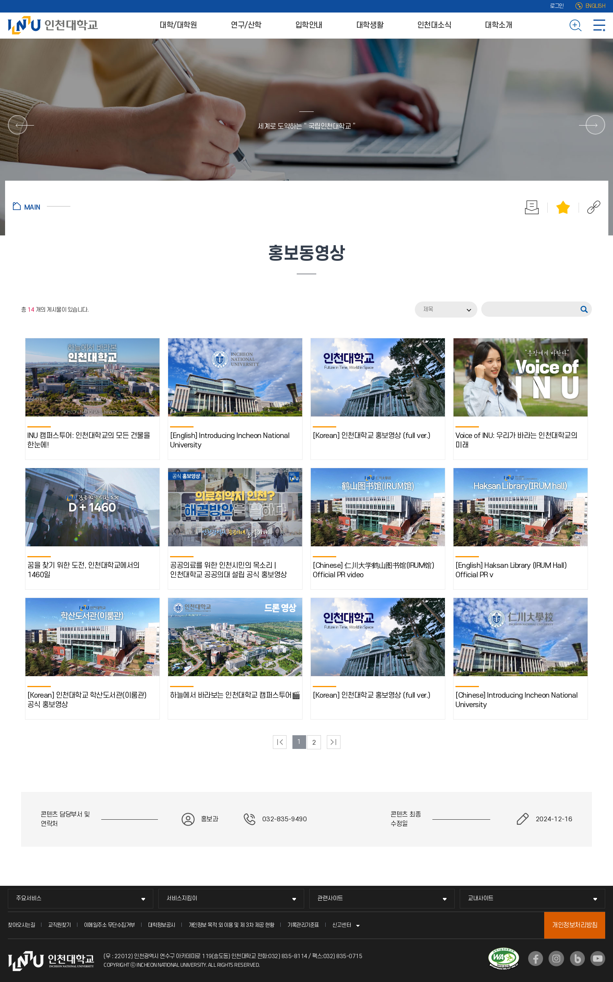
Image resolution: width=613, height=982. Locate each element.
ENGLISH (596, 6)
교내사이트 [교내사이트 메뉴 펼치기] (480, 898)
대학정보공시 (161, 925)
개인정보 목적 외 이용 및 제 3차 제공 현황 (231, 925)
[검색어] (538, 309)
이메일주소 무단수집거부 (109, 925)
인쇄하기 (532, 207)
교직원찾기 (59, 925)
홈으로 (41, 206)
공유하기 (589, 207)
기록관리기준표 (303, 925)
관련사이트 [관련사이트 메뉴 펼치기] (330, 898)
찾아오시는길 (21, 925)
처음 (280, 742)
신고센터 (341, 925)
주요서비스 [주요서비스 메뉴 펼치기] (28, 898)
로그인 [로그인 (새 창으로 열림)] (557, 6)
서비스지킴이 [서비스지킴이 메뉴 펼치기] (182, 898)
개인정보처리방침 (574, 925)
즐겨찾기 (563, 207)
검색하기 (576, 25)
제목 (428, 309)
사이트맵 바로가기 (599, 25)
